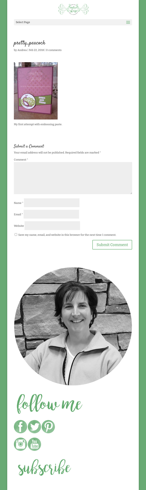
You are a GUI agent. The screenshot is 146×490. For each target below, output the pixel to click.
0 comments (54, 50)
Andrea (22, 50)
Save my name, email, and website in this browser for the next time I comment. (67, 235)
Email (18, 214)
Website (19, 226)
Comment (21, 159)
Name (18, 203)
